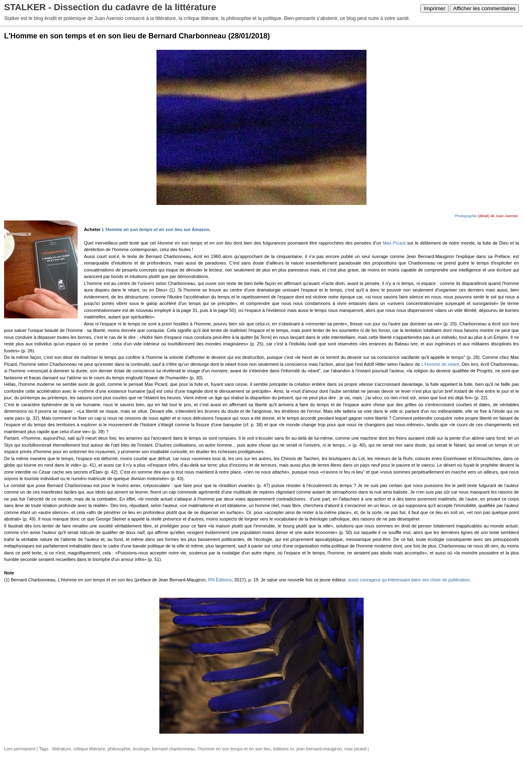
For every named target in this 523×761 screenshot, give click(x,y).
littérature (61, 748)
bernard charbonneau (173, 748)
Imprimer (434, 8)
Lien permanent (19, 748)
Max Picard (394, 242)
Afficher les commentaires (484, 8)
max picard (355, 748)
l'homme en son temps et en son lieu (234, 748)
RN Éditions (220, 579)
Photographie (466, 216)
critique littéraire (89, 748)
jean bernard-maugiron (319, 748)
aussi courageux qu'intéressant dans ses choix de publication (409, 579)
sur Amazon (155, 229)
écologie (141, 748)
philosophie (118, 748)
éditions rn (283, 748)
